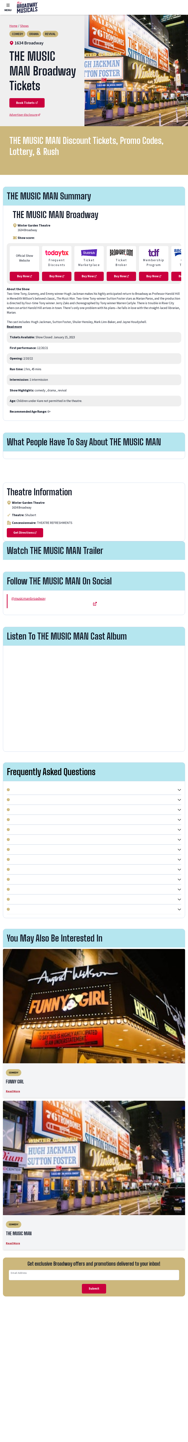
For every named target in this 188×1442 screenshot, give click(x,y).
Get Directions (25, 563)
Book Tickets (27, 117)
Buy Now (24, 293)
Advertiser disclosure (26, 129)
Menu (8, 7)
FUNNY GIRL (24, 1113)
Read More (13, 1123)
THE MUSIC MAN (30, 1266)
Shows (25, 26)
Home (13, 26)
